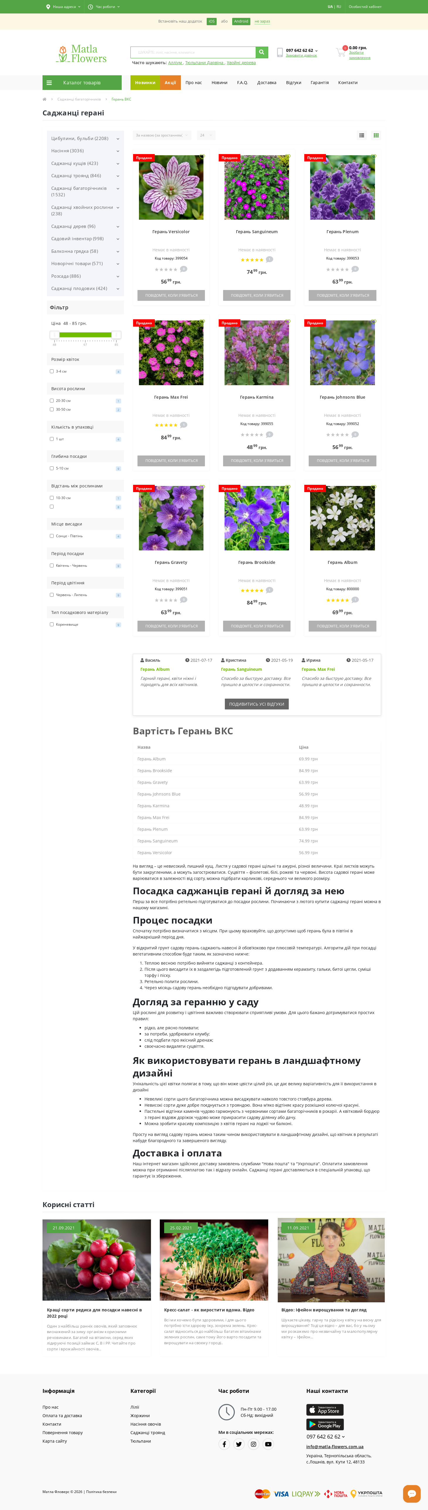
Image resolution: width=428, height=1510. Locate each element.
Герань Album (342, 562)
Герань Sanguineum (257, 231)
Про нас (194, 82)
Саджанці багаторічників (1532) (79, 191)
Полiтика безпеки (101, 1491)
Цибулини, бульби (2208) (79, 138)
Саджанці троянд (147, 1432)
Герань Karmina (257, 397)
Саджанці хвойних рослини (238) (82, 210)
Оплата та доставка (62, 1415)
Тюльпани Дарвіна (205, 62)
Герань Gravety (171, 562)
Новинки (145, 82)
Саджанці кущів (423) (74, 163)
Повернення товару (63, 1432)
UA (330, 6)
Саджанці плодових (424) (79, 288)
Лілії (134, 1407)
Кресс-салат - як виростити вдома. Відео (209, 1310)
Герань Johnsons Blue (343, 397)
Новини (220, 82)
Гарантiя (320, 82)
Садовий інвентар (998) (77, 238)
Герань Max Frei (171, 397)
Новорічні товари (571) (77, 263)
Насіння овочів (145, 1424)
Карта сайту (55, 1441)
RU (339, 6)
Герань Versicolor (171, 231)
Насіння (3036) (67, 150)
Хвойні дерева (241, 62)
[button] (63, 6)
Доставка (266, 82)
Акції (170, 82)
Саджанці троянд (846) (76, 175)
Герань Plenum (343, 231)
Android (241, 21)
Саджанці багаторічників (79, 99)
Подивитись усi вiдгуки (256, 704)
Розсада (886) (66, 276)
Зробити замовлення (360, 55)
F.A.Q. (242, 82)
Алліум (175, 62)
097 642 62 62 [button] (326, 1436)
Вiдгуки (293, 82)
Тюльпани (140, 1441)
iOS (212, 21)
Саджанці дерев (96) (73, 226)
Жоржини (140, 1415)
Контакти (348, 82)
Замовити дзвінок (301, 55)
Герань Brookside (257, 562)
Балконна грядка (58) (74, 251)
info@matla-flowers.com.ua (335, 1446)
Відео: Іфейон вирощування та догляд (324, 1310)
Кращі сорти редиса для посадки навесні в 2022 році (94, 1313)
